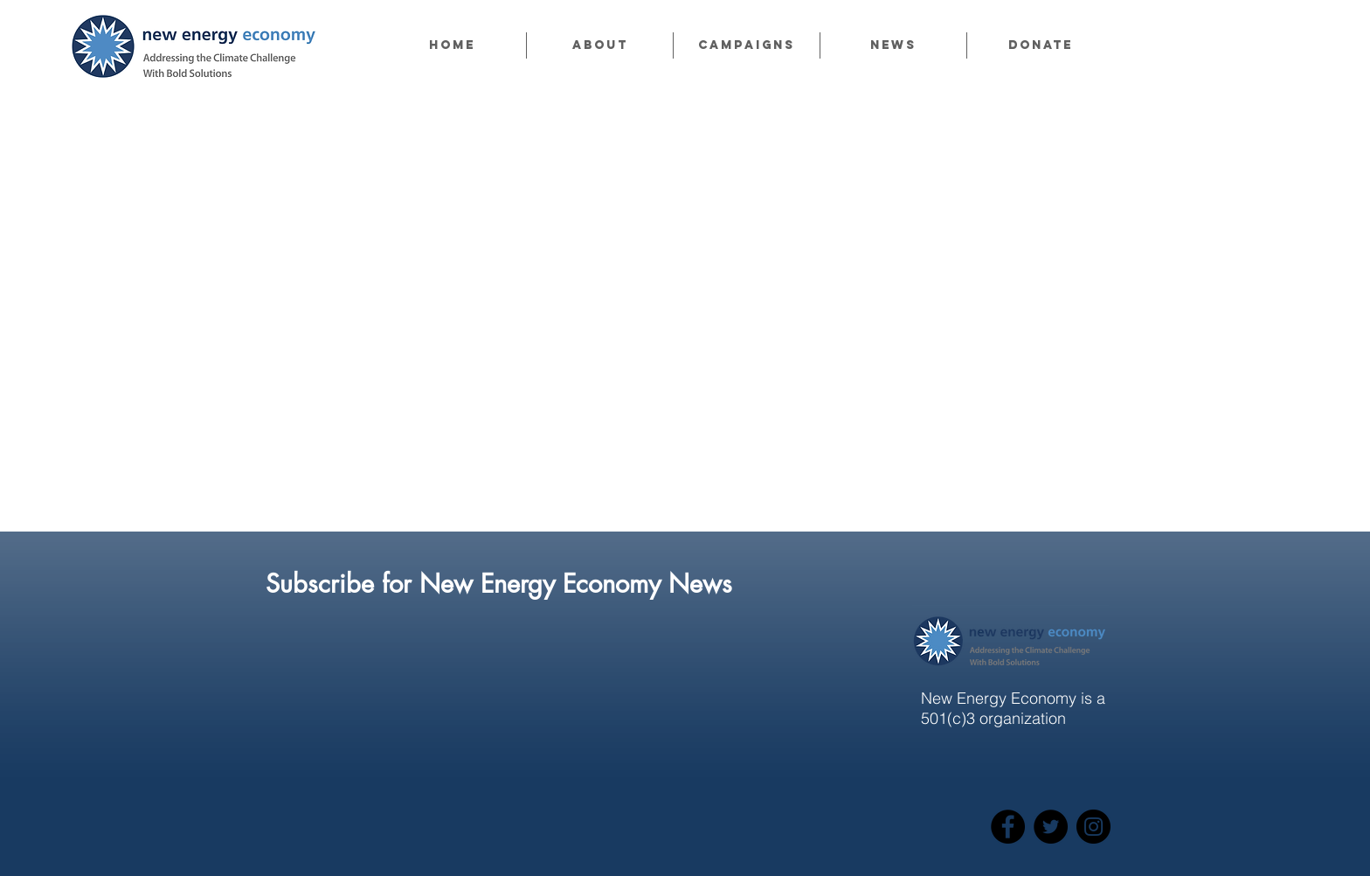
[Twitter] (1051, 827)
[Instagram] (1093, 827)
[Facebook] (1008, 827)
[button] (599, 45)
